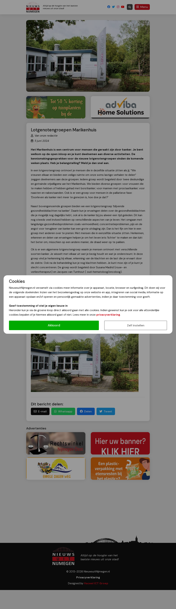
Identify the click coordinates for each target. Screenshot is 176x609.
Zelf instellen (135, 325)
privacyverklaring (108, 315)
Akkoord (54, 325)
